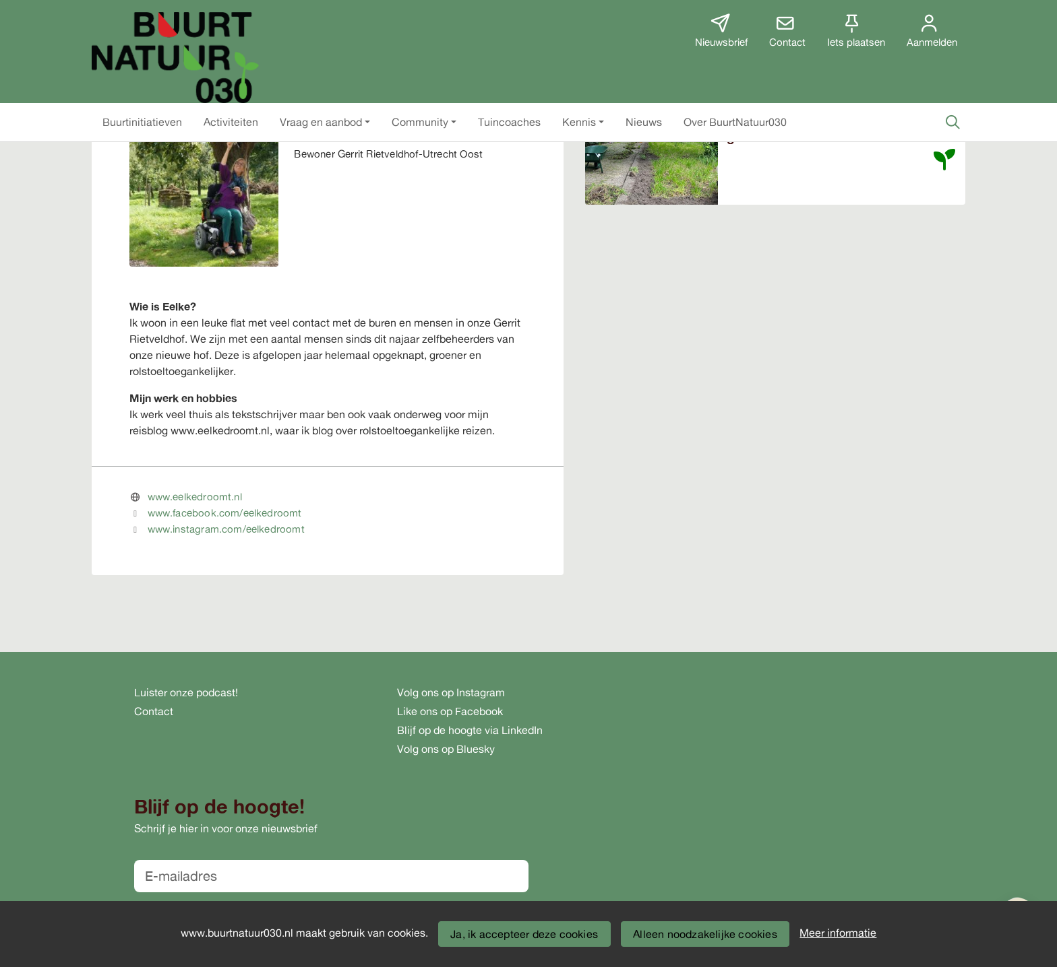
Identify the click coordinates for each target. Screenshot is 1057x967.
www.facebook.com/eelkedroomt (225, 512)
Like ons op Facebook (450, 711)
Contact (153, 711)
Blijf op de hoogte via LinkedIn (470, 730)
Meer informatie (837, 932)
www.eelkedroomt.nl (195, 496)
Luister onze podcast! (186, 692)
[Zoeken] (952, 122)
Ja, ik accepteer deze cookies (524, 934)
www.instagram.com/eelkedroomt (226, 529)
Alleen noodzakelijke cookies (705, 934)
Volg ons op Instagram (451, 692)
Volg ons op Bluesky (446, 749)
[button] (142, 121)
